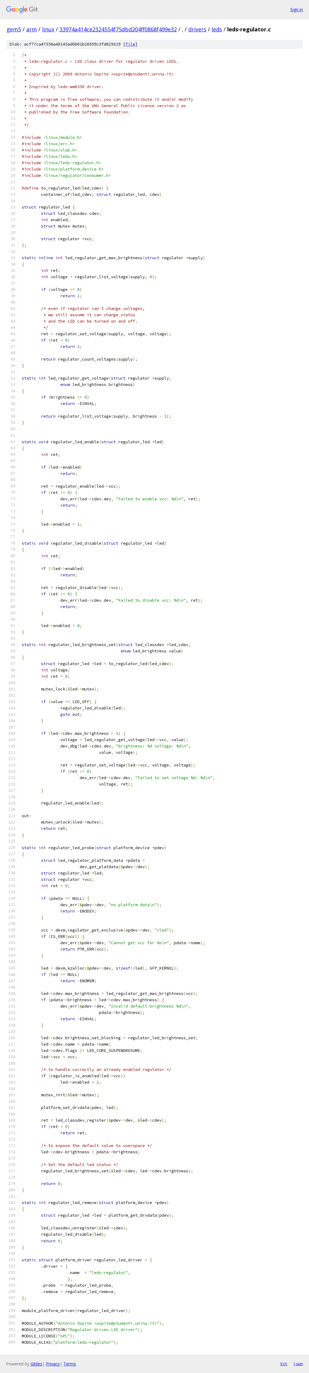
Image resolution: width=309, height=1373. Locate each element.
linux (48, 29)
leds (217, 29)
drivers (197, 29)
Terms (69, 1364)
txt (283, 1363)
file (130, 44)
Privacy (53, 1364)
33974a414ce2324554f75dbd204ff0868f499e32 (118, 29)
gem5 (14, 29)
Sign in (296, 9)
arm (31, 29)
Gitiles (36, 1364)
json (298, 1363)
